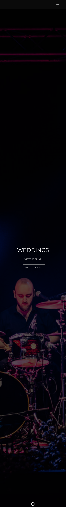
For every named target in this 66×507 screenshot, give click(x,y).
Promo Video (33, 267)
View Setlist (33, 259)
